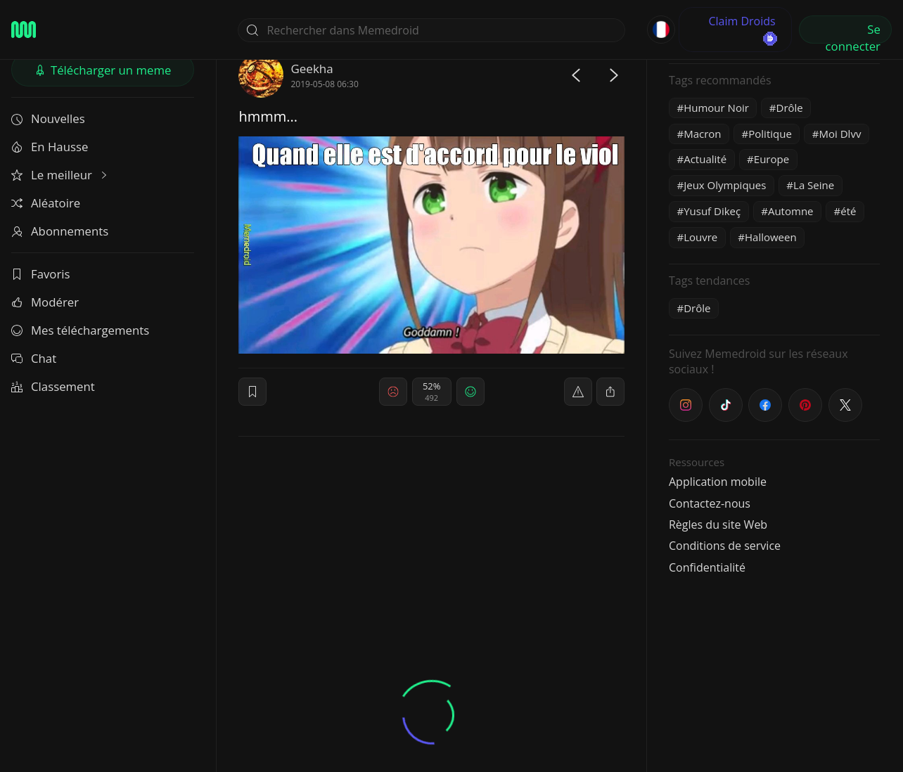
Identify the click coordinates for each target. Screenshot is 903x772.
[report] (578, 392)
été (848, 211)
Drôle (789, 108)
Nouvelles (48, 118)
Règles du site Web (718, 524)
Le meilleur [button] (60, 175)
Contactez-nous (709, 503)
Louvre (700, 237)
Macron (702, 134)
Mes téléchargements (80, 330)
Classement (53, 386)
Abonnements (59, 231)
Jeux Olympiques (725, 185)
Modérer (45, 302)
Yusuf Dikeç (712, 211)
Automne (791, 211)
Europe (771, 159)
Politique (770, 134)
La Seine (813, 185)
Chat (33, 358)
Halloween (771, 237)
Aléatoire (45, 203)
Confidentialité (707, 567)
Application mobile (718, 481)
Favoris (40, 274)
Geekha (311, 68)
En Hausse (49, 147)
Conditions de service (725, 545)
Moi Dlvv (840, 134)
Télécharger (103, 70)
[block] (610, 392)
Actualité (705, 159)
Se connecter (853, 32)
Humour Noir (716, 108)
